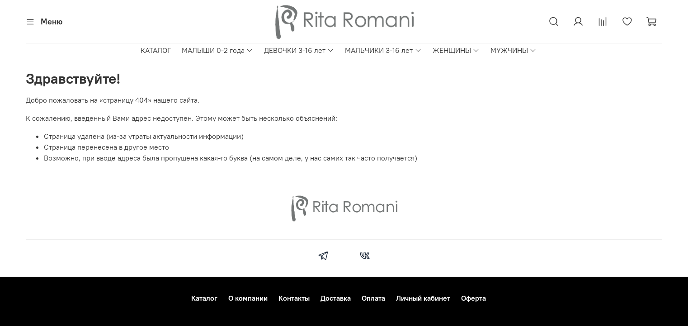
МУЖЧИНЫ (513, 50)
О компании (248, 297)
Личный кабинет (423, 297)
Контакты (294, 297)
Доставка (335, 297)
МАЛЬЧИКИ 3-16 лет (383, 50)
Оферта (473, 297)
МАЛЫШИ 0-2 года (217, 50)
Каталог (204, 297)
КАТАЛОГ (156, 50)
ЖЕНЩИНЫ (456, 50)
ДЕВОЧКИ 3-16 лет (299, 50)
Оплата (373, 297)
